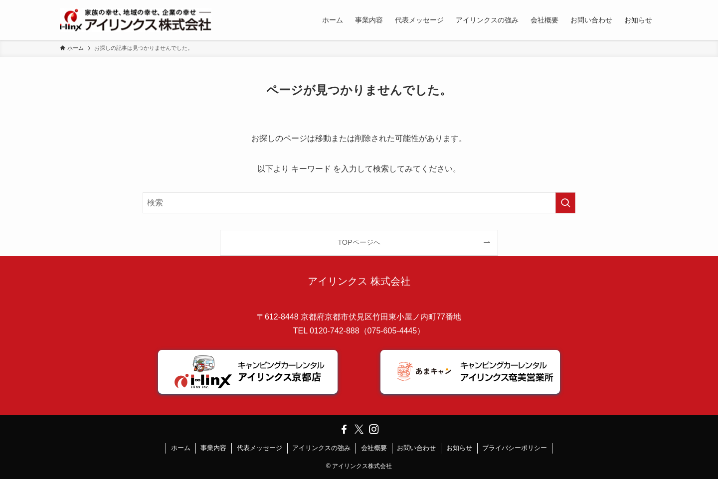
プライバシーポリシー (514, 448)
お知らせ (459, 448)
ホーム (180, 448)
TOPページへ (359, 242)
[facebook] (344, 429)
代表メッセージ (259, 448)
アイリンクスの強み (321, 448)
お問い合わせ (416, 448)
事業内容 (213, 448)
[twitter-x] (359, 429)
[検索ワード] (359, 202)
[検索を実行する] (565, 202)
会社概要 (374, 448)
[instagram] (374, 429)
